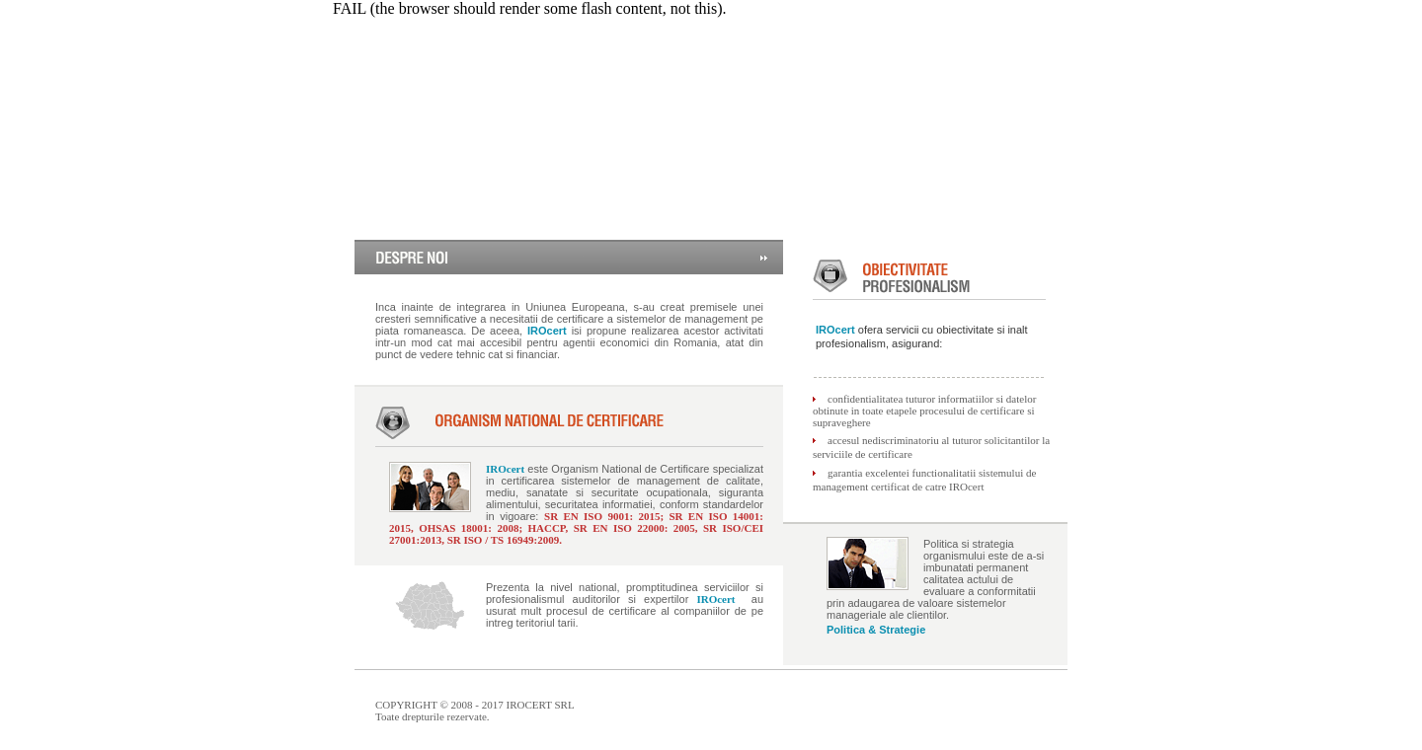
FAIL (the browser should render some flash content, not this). (530, 8)
